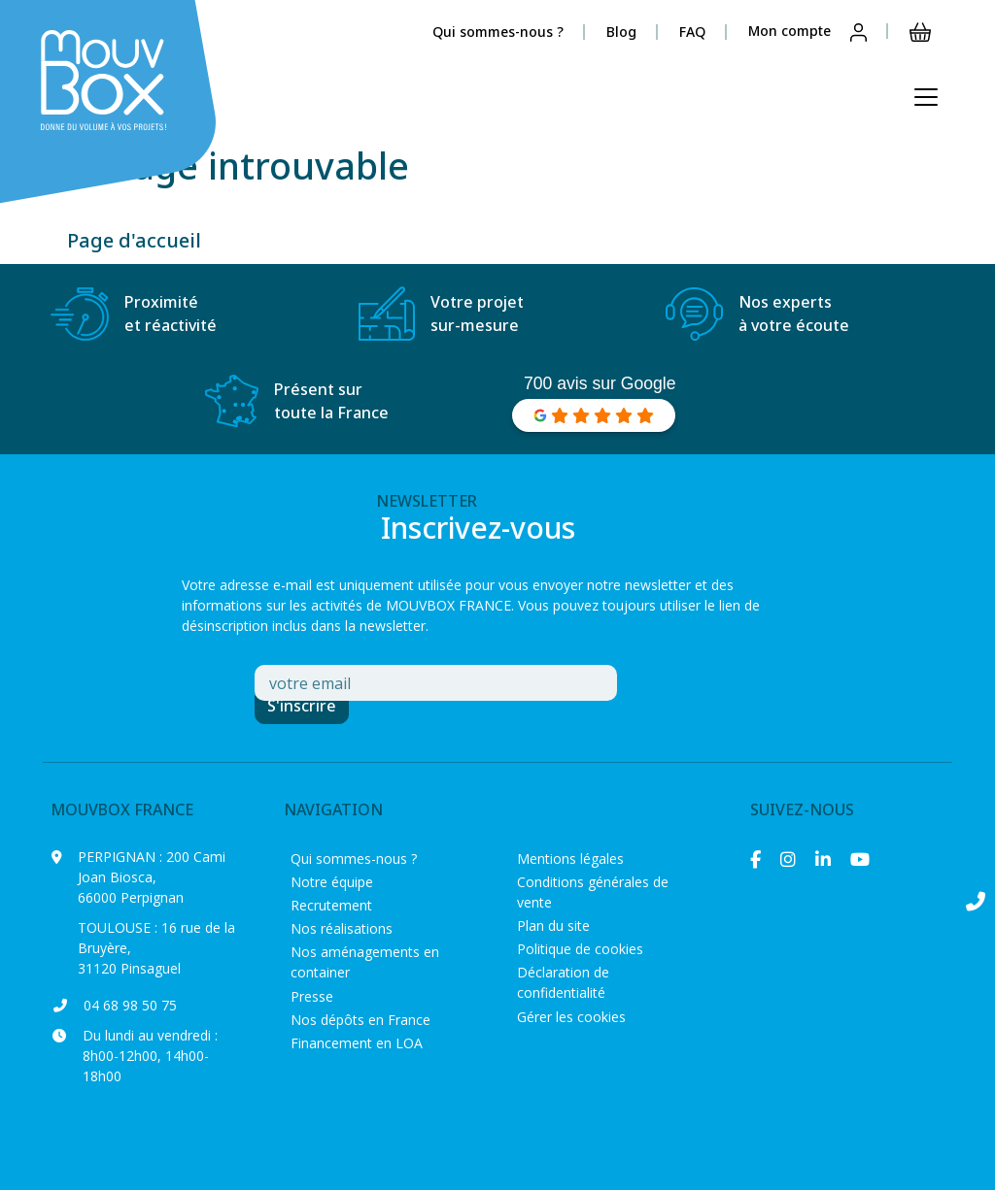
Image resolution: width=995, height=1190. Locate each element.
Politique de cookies (580, 949)
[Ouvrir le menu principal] (926, 97)
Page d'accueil (134, 240)
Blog (621, 31)
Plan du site (553, 925)
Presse (312, 996)
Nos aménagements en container (365, 961)
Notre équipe (332, 882)
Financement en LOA (357, 1043)
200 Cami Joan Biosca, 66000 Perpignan (151, 877)
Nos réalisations (342, 928)
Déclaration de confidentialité (563, 982)
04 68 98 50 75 (130, 1005)
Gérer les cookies (571, 1017)
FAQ (692, 31)
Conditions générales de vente (593, 892)
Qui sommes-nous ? (498, 31)
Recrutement (331, 905)
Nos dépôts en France (360, 1019)
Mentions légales (570, 858)
